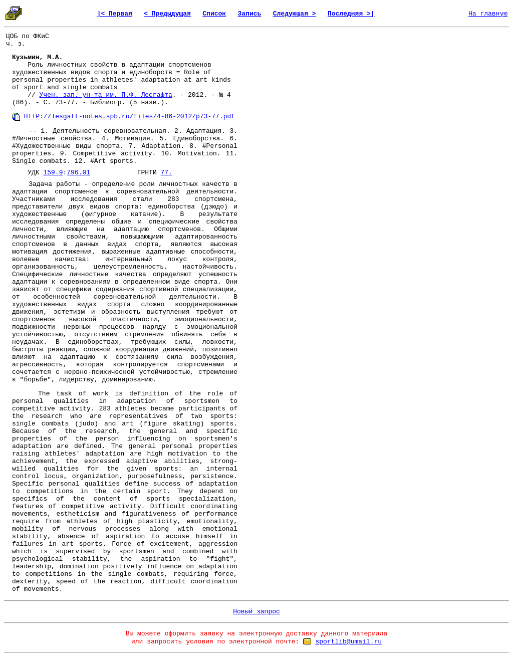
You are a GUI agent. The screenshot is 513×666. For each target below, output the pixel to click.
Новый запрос (256, 611)
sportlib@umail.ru (348, 641)
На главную (487, 14)
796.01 (78, 172)
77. (166, 172)
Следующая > (294, 14)
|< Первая (114, 14)
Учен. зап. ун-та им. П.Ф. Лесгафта (106, 95)
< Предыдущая (167, 14)
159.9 (53, 172)
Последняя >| (351, 14)
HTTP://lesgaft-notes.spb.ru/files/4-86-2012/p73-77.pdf (129, 116)
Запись (250, 14)
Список (214, 14)
